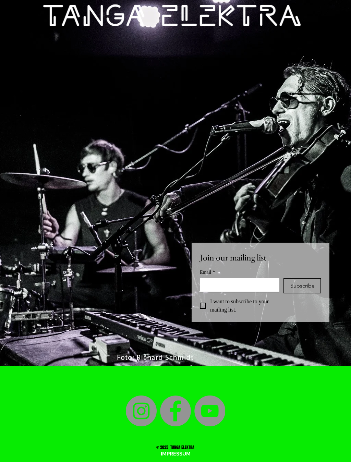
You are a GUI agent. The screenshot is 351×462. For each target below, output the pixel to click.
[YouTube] (209, 411)
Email (207, 272)
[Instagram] (141, 411)
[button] (175, 453)
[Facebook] (175, 411)
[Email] (237, 285)
